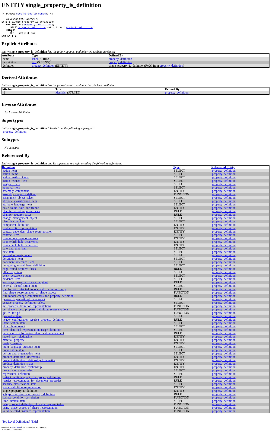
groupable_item (12, 320)
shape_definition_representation (22, 391)
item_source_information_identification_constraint (33, 337)
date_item (8, 256)
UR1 (12, 37)
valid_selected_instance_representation (26, 415)
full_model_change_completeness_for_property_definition (38, 300)
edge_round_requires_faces (19, 273)
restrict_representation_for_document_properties (32, 385)
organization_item (13, 354)
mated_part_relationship (17, 341)
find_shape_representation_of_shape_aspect (29, 297)
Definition (8, 171)
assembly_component (16, 195)
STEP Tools (16, 432)
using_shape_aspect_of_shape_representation (30, 412)
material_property (13, 344)
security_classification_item (20, 388)
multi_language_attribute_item (21, 351)
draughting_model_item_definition (24, 269)
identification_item (14, 327)
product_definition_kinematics (21, 361)
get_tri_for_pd (11, 317)
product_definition (79, 30)
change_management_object (20, 222)
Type (176, 171)
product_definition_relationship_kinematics (29, 364)
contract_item (11, 239)
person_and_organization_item (21, 358)
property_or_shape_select (18, 374)
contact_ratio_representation (20, 232)
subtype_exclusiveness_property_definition (29, 398)
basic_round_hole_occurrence (21, 212)
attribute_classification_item (20, 205)
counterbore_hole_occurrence (20, 242)
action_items (10, 178)
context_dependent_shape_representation (27, 236)
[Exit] (34, 426)
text (34, 66)
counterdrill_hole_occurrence (20, 246)
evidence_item (11, 283)
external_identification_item (20, 290)
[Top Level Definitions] (16, 426)
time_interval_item (14, 405)
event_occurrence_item (17, 280)
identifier (60, 97)
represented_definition (16, 378)
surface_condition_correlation (21, 402)
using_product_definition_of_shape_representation (33, 408)
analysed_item (11, 188)
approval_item (11, 192)
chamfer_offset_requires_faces (21, 215)
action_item (10, 175)
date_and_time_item (15, 253)
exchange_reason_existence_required (25, 286)
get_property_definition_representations (27, 310)
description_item (13, 263)
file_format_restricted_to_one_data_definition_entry (34, 293)
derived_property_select (17, 259)
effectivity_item (12, 276)
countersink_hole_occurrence (20, 249)
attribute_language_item (17, 209)
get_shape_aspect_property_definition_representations (35, 314)
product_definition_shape (18, 368)
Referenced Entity (223, 171)
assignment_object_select (18, 202)
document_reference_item (18, 266)
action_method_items (16, 181)
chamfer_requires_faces (17, 219)
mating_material (12, 347)
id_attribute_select (14, 330)
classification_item (14, 225)
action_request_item (15, 185)
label (35, 63)
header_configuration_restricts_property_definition (33, 324)
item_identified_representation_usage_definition (32, 334)
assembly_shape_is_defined (19, 198)
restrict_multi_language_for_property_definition (32, 381)
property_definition (37, 26)
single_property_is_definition (33, 23)
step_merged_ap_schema (31, 14)
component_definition (16, 229)
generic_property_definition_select (24, 307)
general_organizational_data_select (24, 303)
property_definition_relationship (22, 371)
